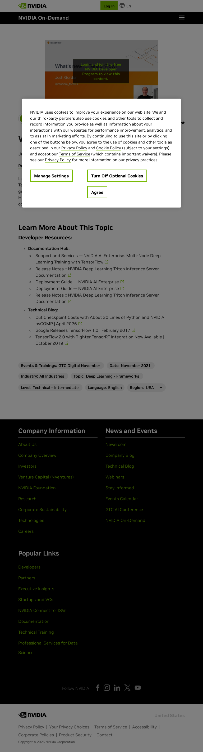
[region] (101, 153)
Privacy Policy (74, 147)
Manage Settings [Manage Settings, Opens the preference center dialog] (51, 175)
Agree (97, 192)
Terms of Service (74, 153)
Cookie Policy (108, 147)
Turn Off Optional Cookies (117, 175)
